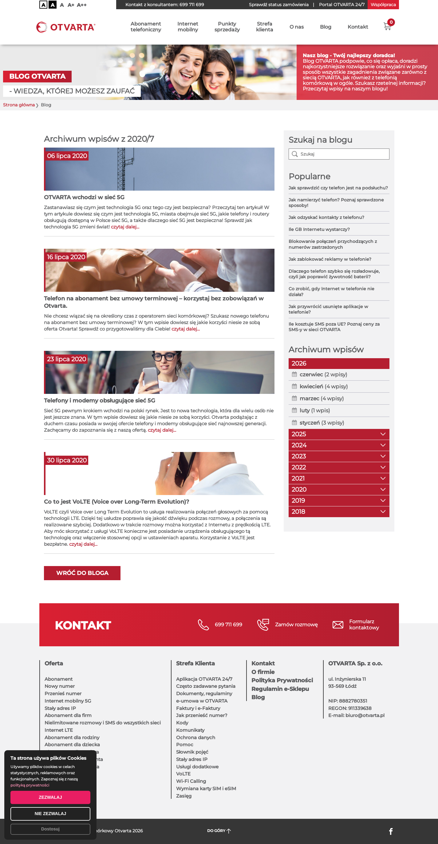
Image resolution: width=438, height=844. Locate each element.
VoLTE (183, 774)
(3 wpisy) (322, 423)
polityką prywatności (29, 785)
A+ (71, 5)
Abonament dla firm (68, 715)
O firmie (262, 672)
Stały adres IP (60, 708)
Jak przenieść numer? (201, 715)
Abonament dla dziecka (72, 744)
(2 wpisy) (323, 374)
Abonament (59, 679)
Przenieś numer (63, 693)
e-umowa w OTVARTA (201, 701)
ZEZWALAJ (50, 797)
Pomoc (184, 744)
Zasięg (183, 796)
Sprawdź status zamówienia (279, 4)
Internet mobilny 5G (68, 701)
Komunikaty (190, 730)
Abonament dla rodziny (72, 737)
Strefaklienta (264, 27)
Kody (182, 723)
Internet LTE (59, 730)
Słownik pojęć (192, 752)
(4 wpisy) (324, 386)
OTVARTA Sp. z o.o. (355, 663)
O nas (297, 27)
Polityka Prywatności (282, 680)
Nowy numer (60, 686)
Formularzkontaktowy (364, 625)
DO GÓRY (219, 831)
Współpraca (383, 4)
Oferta (54, 663)
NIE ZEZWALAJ (50, 813)
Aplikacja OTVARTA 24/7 (204, 679)
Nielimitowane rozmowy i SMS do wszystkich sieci (103, 723)
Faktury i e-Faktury (198, 708)
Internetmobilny (187, 27)
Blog (325, 27)
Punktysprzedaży (227, 27)
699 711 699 (192, 4)
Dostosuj (50, 828)
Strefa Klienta (195, 663)
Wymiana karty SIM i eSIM (206, 788)
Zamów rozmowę (296, 625)
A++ (82, 5)
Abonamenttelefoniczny (146, 27)
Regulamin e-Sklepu (280, 689)
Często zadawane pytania (205, 686)
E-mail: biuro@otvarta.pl (356, 715)
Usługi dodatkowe (197, 767)
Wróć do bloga (82, 573)
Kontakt (358, 27)
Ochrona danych (195, 737)
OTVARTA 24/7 (342, 4)
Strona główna (19, 105)
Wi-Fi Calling (191, 781)
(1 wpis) (315, 410)
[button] (387, 26)
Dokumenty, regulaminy (204, 693)
